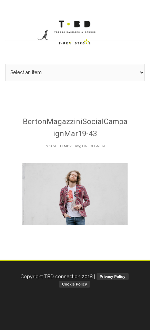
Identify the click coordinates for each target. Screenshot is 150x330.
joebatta (97, 146)
